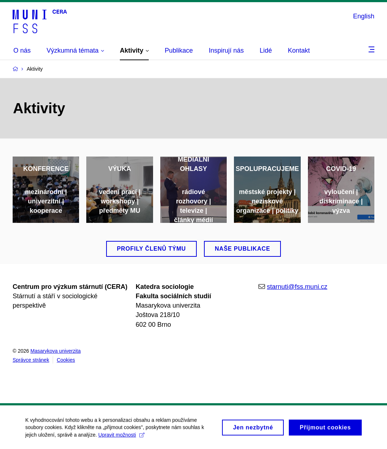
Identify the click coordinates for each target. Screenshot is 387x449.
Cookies (66, 360)
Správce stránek (31, 360)
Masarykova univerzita (55, 351)
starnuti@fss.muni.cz (297, 286)
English (363, 16)
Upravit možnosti (121, 438)
